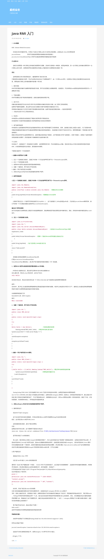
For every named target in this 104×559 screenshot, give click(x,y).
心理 (23, 1)
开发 (30, 22)
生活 (15, 1)
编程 (19, 1)
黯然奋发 (15, 9)
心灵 (20, 22)
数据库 (37, 22)
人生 (15, 22)
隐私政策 (11, 555)
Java (16, 540)
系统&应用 (44, 22)
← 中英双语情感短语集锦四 (15, 548)
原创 (12, 1)
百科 (26, 1)
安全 (51, 22)
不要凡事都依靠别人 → (90, 548)
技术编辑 (27, 38)
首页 (8, 1)
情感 (25, 22)
